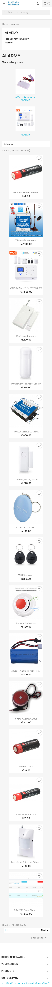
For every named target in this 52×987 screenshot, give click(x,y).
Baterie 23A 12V (26, 766)
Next (45, 930)
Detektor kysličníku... (26, 623)
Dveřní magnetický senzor (26, 479)
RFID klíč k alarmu (26, 575)
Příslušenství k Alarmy (17, 38)
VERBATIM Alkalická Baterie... (26, 192)
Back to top (39, 938)
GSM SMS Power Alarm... (26, 240)
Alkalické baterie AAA (26, 814)
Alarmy (11, 32)
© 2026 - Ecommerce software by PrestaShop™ (26, 983)
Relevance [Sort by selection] (26, 144)
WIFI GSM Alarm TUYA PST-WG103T (26, 288)
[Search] (26, 12)
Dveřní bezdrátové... (26, 336)
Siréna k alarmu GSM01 (26, 718)
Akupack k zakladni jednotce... (26, 671)
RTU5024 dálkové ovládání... (26, 431)
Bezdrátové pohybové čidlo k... (26, 862)
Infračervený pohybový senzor (26, 383)
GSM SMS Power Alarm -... (26, 910)
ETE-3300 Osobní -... (26, 527)
